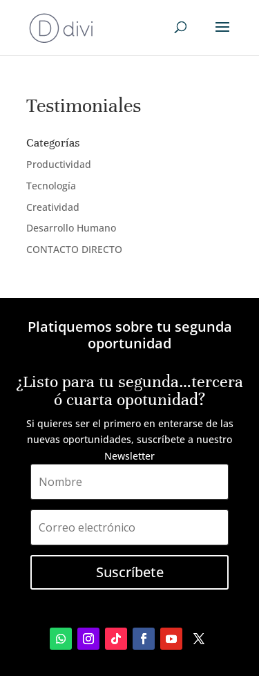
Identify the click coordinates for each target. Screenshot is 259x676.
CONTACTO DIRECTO (74, 249)
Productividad (58, 164)
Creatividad (52, 207)
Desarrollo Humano (71, 227)
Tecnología (51, 185)
